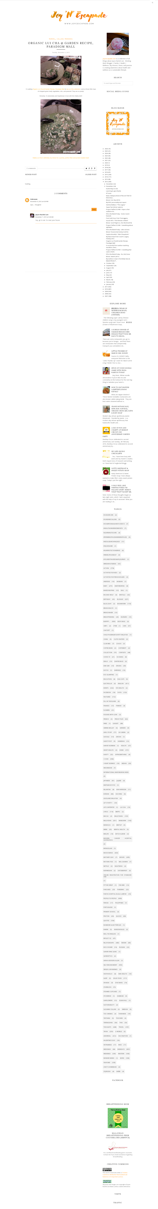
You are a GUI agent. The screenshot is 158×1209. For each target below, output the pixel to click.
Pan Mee (122, 885)
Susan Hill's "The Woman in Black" (117, 220)
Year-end (107, 1062)
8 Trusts (108, 193)
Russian (122, 947)
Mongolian (108, 848)
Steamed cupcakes (110, 991)
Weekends (107, 1054)
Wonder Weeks (109, 1058)
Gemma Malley (109, 728)
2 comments (31, 168)
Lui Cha (60, 38)
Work (122, 1058)
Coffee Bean (108, 648)
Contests (122, 652)
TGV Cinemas (108, 1014)
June (108, 273)
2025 (106, 151)
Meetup (119, 825)
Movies (122, 857)
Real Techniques (110, 934)
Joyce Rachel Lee (41, 215)
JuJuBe (119, 780)
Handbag (121, 741)
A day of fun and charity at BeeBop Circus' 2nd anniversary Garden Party (116, 432)
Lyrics (106, 812)
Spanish (106, 983)
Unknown (33, 199)
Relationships (109, 943)
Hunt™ (106, 754)
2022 (106, 158)
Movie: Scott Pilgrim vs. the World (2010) (119, 223)
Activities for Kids (110, 572)
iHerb (118, 1071)
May (107, 275)
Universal (107, 1036)
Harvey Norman (109, 746)
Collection (108, 652)
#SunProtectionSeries (112, 550)
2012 (106, 181)
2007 (106, 296)
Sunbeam (120, 996)
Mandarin (122, 820)
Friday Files (119, 719)
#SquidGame (108, 546)
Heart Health (109, 750)
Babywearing (120, 586)
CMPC (105, 626)
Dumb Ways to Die (112, 189)
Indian (124, 763)
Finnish (118, 706)
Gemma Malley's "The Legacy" (115, 205)
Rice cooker (108, 947)
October (109, 263)
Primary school (109, 912)
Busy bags (121, 621)
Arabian (120, 581)
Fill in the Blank (110, 701)
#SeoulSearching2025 (112, 541)
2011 (106, 287)
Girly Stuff (108, 732)
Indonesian (108, 768)
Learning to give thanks (113, 191)
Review (124, 943)
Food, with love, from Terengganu (117, 218)
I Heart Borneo (109, 763)
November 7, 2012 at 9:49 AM (44, 217)
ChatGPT (107, 630)
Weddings (107, 1049)
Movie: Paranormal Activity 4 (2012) (117, 232)
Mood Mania (108, 853)
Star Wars (119, 983)
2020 (106, 163)
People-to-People (110, 898)
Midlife (106, 834)
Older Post (91, 174)
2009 (106, 291)
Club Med (107, 643)
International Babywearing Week (116, 772)
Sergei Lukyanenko (110, 969)
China (106, 639)
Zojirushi (107, 1071)
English (121, 683)
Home (122, 750)
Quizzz (118, 916)
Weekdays (69, 38)
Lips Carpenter (109, 807)
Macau (106, 816)
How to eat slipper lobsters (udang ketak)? (120, 389)
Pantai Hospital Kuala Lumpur (115, 894)
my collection (73, 89)
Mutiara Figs (108, 862)
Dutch (106, 670)
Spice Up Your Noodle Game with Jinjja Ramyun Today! (121, 370)
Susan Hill (123, 1000)
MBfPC (118, 812)
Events (106, 688)
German (123, 728)
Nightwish (119, 866)
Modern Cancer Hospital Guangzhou (117, 839)
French (106, 719)
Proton (106, 916)
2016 (106, 172)
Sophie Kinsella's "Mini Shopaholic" (117, 234)
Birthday (107, 599)
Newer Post (31, 174)
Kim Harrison (121, 789)
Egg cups (120, 679)
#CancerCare (108, 515)
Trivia (106, 1031)
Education (108, 679)
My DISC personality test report (116, 202)
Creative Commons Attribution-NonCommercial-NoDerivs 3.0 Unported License (115, 1175)
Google (106, 737)
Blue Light (107, 604)
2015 (106, 174)
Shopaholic (108, 974)
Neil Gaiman (123, 862)
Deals (106, 661)
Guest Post (108, 741)
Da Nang (120, 657)
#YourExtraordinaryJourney (114, 559)
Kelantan (107, 789)
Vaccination (123, 1036)
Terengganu (108, 1022)
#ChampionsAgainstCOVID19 (114, 524)
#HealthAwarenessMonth (113, 528)
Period (106, 903)
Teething (107, 1018)
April (108, 277)
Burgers (124, 617)
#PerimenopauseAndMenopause (115, 537)
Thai (121, 1022)
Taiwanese (122, 1014)
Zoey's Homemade (110, 1067)
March (108, 280)
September (110, 265)
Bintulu (122, 595)
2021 (106, 160)
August (108, 268)
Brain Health (108, 608)
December (109, 184)
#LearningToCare (110, 533)
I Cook (106, 759)
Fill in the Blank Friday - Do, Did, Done (118, 254)
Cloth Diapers (119, 639)
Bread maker (108, 612)
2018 (106, 167)
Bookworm (121, 604)
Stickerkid (107, 996)
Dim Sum (106, 666)
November (109, 186)
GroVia (118, 737)
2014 (106, 177)
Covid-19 (107, 657)
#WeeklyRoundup (110, 555)
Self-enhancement (110, 965)
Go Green (122, 732)
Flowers (107, 710)
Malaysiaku (118, 816)
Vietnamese (108, 1045)
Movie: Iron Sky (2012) (113, 200)
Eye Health (120, 688)
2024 (106, 153)
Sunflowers (108, 1000)
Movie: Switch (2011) (112, 256)
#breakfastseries (110, 564)
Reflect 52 (107, 938)
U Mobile (118, 1031)
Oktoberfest (122, 870)
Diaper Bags (118, 661)
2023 (106, 156)
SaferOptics (108, 956)
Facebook (107, 692)
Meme (105, 829)
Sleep (105, 978)
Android (107, 581)
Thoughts (107, 1027)
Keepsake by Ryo (109, 785)
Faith (120, 692)
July (107, 270)
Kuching (119, 794)
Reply (94, 209)
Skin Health (122, 974)
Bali (122, 590)
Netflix (106, 866)
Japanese (107, 780)
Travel (121, 1027)
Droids (118, 666)
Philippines (119, 903)
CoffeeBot (122, 648)
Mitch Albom (120, 834)
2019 (106, 165)
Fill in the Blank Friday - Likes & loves (117, 229)
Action (106, 568)
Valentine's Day (109, 1040)
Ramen (106, 929)
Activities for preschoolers (114, 577)
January (108, 284)
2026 (106, 149)
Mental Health (119, 829)
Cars (124, 626)
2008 (106, 294)
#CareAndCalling (110, 519)
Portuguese (108, 907)
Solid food (117, 978)
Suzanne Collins (110, 1009)
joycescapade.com (109, 59)
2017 (106, 170)
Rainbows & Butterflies (112, 925)
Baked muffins (109, 590)
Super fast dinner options (114, 207)
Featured (107, 697)
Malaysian (107, 820)
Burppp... (52, 38)
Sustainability (109, 1005)
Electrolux (108, 683)
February (109, 282)
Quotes (106, 920)
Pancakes (107, 889)
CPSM (115, 626)
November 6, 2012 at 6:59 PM (39, 201)
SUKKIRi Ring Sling (110, 951)
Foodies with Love (110, 714)
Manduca (107, 825)
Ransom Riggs (119, 929)
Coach (118, 643)
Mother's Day (109, 857)
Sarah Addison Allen (111, 960)
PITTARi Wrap (108, 885)
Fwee (105, 723)
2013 (106, 179)
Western (121, 1054)
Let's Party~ (108, 803)
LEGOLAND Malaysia (111, 798)
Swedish (125, 1009)
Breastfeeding (109, 617)
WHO (120, 1045)
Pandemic (120, 889)
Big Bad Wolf (108, 595)
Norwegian (108, 870)
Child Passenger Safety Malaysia (116, 635)
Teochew (119, 1018)
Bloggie (120, 599)
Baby (105, 586)
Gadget (115, 723)
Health (123, 746)
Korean (106, 794)
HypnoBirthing (121, 754)
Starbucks (107, 987)
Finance (106, 706)
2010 (106, 289)
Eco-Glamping (109, 675)
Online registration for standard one (117, 876)
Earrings (117, 670)
